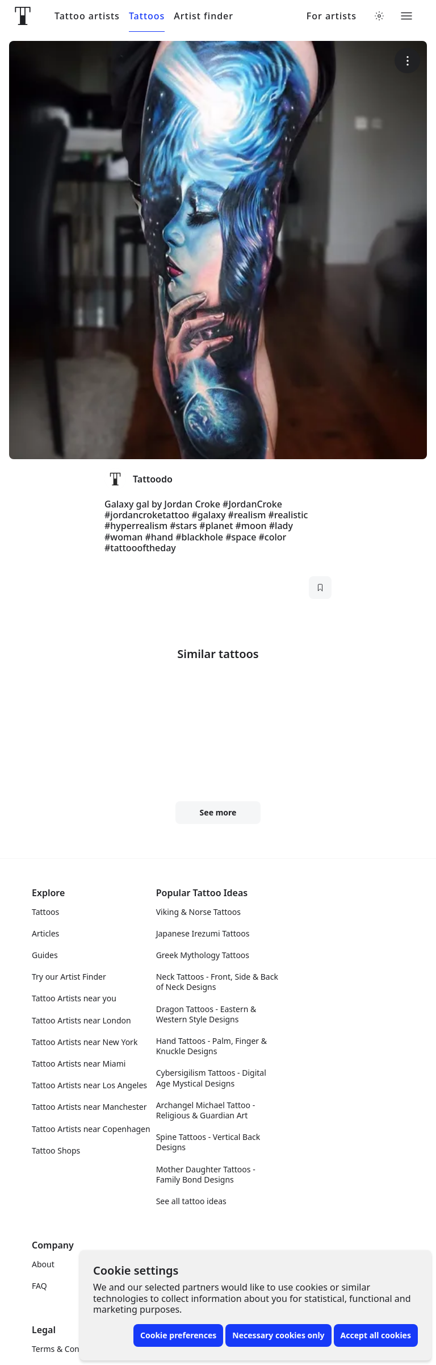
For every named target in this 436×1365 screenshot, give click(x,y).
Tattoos (147, 16)
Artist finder (203, 16)
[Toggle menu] (406, 16)
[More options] (407, 60)
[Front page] (22, 16)
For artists (332, 16)
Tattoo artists (87, 16)
